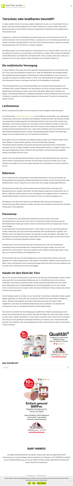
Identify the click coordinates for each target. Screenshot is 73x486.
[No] (71, 481)
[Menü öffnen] (71, 6)
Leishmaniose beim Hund (24, 116)
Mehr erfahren (41, 483)
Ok (29, 483)
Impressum (31, 476)
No (34, 483)
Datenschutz (41, 476)
